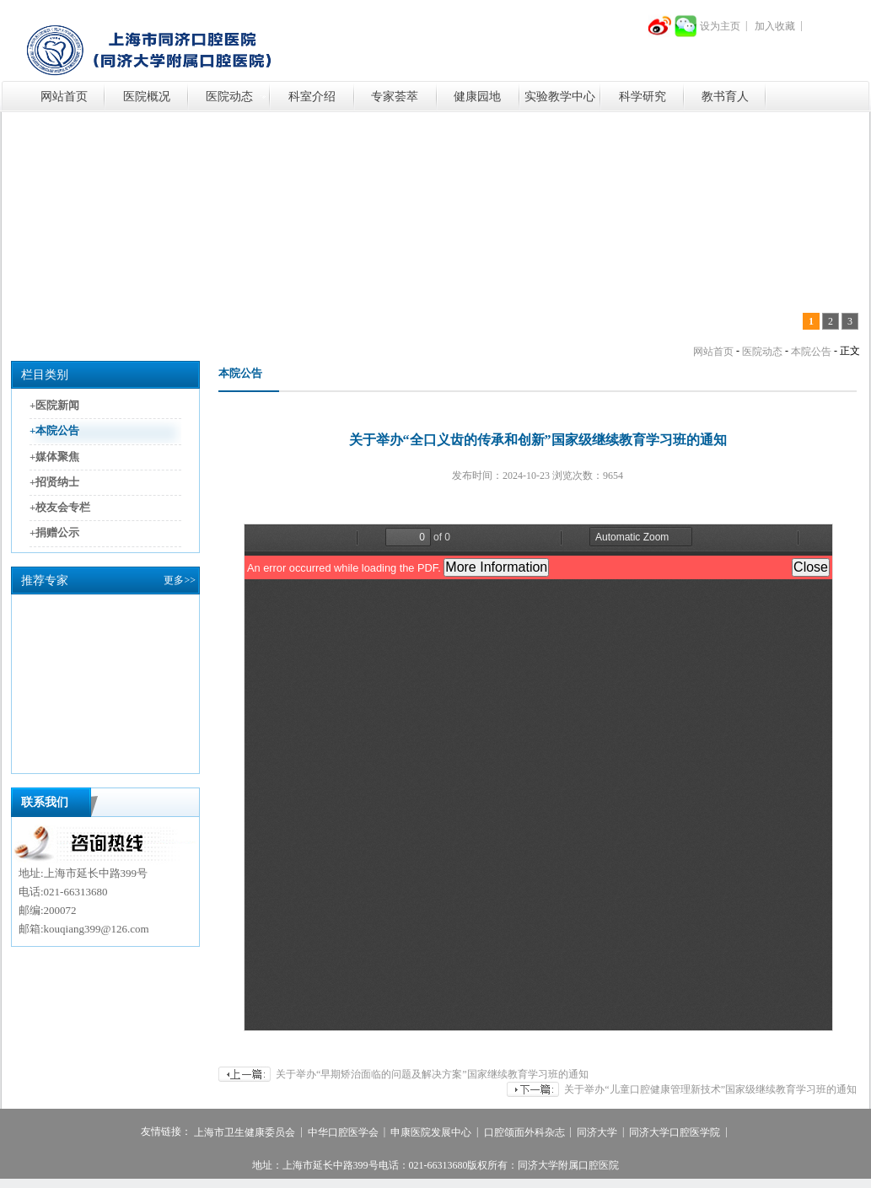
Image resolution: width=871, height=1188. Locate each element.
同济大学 (597, 1133)
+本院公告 (54, 431)
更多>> (180, 580)
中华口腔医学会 (343, 1133)
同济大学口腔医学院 (674, 1133)
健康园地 (477, 96)
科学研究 (642, 96)
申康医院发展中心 (430, 1133)
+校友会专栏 (60, 507)
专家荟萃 (394, 96)
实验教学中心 (559, 96)
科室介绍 (312, 96)
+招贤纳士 (54, 482)
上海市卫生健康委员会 (244, 1133)
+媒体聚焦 (54, 456)
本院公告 (811, 351)
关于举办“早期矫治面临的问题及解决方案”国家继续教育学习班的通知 (432, 1074)
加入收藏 (775, 26)
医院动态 (229, 96)
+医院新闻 (54, 405)
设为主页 (720, 26)
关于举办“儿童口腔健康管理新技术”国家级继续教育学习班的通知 (710, 1089)
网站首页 (64, 96)
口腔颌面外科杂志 (524, 1133)
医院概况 (146, 96)
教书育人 (725, 96)
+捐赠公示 (54, 533)
